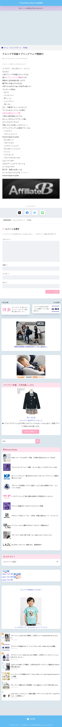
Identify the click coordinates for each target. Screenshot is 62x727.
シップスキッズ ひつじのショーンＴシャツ (31, 627)
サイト (4, 282)
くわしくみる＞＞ (30, 431)
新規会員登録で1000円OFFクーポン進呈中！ (30, 347)
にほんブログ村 (7, 574)
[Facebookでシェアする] (27, 212)
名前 (5, 265)
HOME (31, 719)
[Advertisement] (31, 27)
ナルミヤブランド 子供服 (22, 220)
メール (5, 274)
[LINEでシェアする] (42, 212)
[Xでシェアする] (19, 212)
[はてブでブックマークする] (34, 212)
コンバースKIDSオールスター (31, 590)
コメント (6, 239)
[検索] (37, 441)
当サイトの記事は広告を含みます (31, 8)
